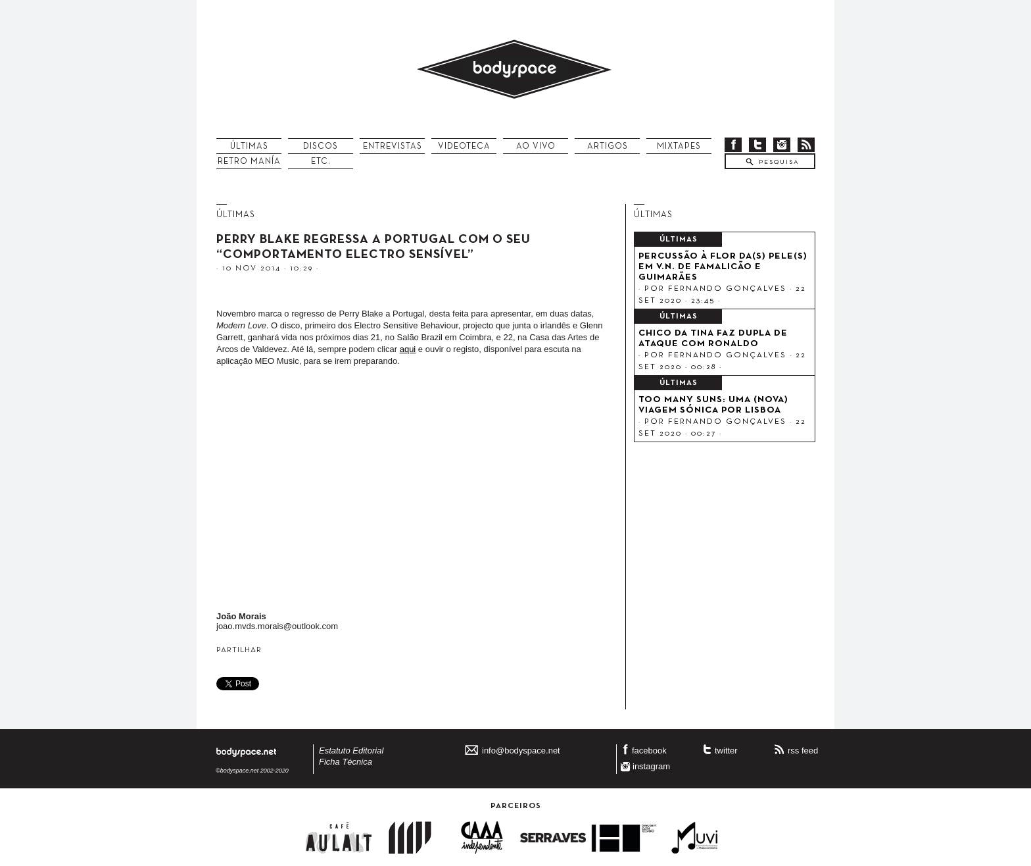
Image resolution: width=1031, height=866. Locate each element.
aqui (408, 349)
